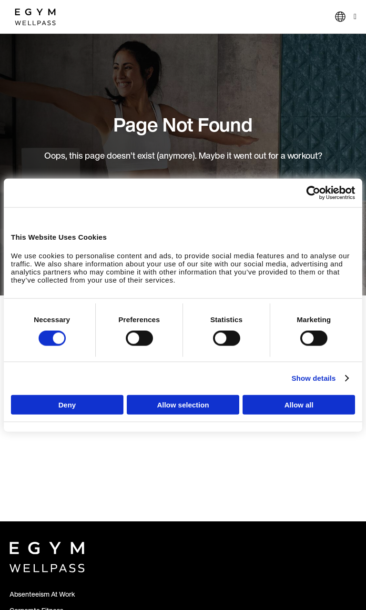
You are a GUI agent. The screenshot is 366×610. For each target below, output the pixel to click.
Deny (67, 404)
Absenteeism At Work (42, 594)
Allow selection (183, 404)
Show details (314, 378)
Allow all (299, 404)
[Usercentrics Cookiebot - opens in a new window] (313, 193)
